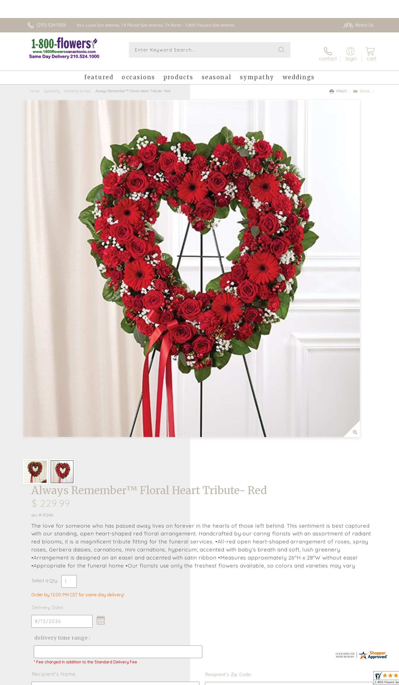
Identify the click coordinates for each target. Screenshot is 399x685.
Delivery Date (215, 274)
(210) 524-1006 (51, 25)
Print (338, 84)
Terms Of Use (297, 679)
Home (35, 84)
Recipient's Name (222, 345)
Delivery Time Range (227, 304)
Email (361, 84)
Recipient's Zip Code (309, 346)
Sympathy (52, 84)
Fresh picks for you (151, 483)
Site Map (359, 679)
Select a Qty (212, 247)
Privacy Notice (330, 679)
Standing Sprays (77, 84)
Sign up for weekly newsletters (269, 479)
